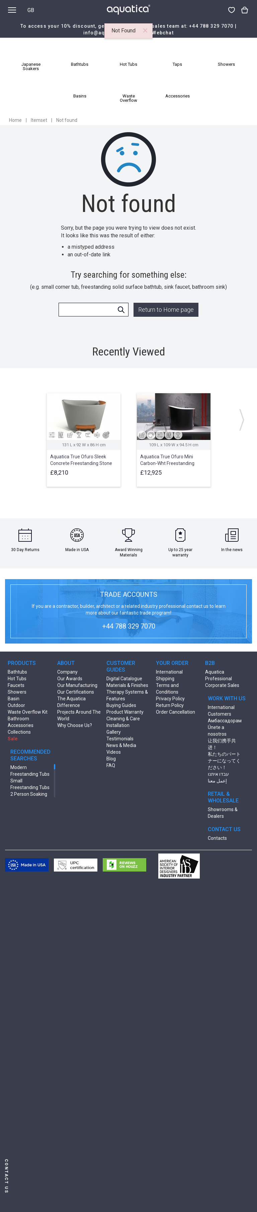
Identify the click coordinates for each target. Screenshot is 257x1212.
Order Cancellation (175, 712)
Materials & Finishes (127, 685)
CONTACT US (224, 829)
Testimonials (120, 738)
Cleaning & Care (123, 718)
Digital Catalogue (124, 678)
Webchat (162, 32)
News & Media (121, 745)
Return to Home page (166, 309)
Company (67, 672)
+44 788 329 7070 (211, 26)
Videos (113, 752)
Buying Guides (121, 705)
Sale (12, 738)
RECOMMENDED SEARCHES (30, 755)
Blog (111, 758)
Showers (17, 692)
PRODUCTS (22, 663)
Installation (118, 725)
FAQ (110, 765)
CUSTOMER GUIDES (120, 666)
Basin (13, 698)
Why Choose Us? (74, 725)
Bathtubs (17, 672)
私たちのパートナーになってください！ (224, 760)
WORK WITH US (227, 698)
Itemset (39, 120)
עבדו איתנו (218, 774)
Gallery (113, 732)
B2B (210, 663)
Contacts (217, 838)
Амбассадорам (225, 720)
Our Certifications (75, 692)
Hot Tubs (17, 678)
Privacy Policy (170, 698)
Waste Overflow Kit (28, 712)
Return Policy (170, 705)
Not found (66, 120)
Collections (19, 732)
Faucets (16, 685)
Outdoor (16, 705)
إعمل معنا (217, 780)
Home (15, 120)
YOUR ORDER (172, 663)
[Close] (145, 30)
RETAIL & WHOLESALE (223, 797)
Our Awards (69, 678)
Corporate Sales (222, 685)
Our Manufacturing (77, 685)
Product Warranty (125, 712)
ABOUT (66, 663)
